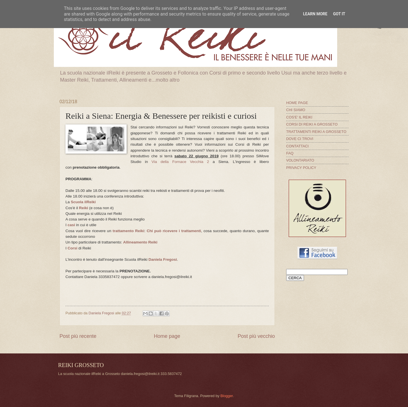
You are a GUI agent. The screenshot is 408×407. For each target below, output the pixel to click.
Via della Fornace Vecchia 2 (180, 162)
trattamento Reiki (128, 231)
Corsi (73, 248)
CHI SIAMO (295, 110)
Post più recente (78, 336)
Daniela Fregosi (162, 259)
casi (71, 225)
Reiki (83, 208)
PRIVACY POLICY (301, 168)
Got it (339, 14)
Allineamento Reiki (140, 242)
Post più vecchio (256, 336)
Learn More (315, 14)
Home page (167, 336)
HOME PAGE (297, 103)
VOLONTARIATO (300, 160)
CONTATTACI (297, 146)
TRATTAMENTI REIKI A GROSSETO (316, 132)
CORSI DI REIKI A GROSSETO (312, 124)
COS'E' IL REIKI (299, 117)
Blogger (226, 396)
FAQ (290, 153)
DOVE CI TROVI (299, 139)
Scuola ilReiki (83, 202)
